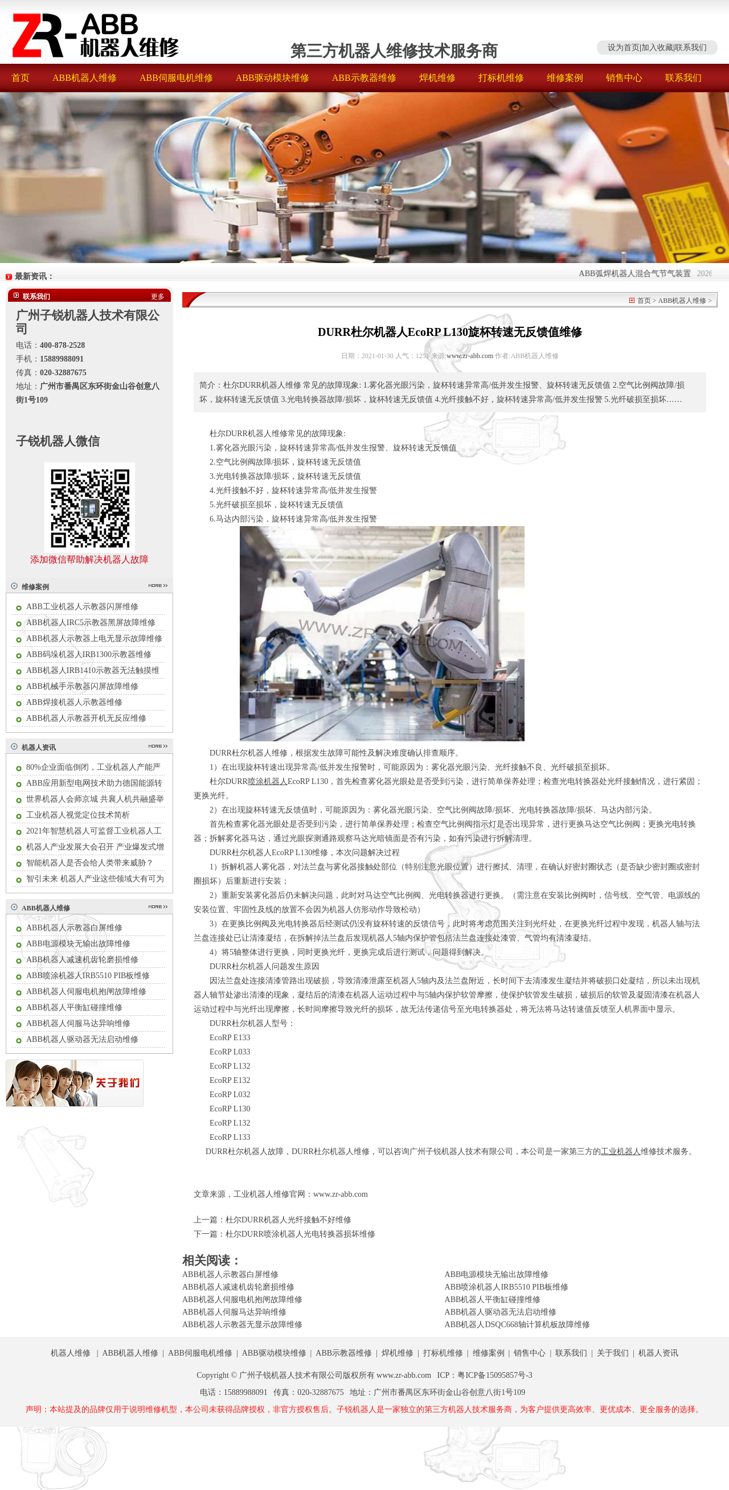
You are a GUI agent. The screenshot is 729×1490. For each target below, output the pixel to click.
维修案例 (565, 78)
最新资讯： (35, 276)
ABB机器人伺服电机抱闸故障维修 (86, 991)
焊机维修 (437, 78)
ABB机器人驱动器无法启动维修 (82, 1039)
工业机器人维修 (261, 1194)
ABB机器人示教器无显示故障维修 (242, 1324)
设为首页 (624, 47)
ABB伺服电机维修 (176, 78)
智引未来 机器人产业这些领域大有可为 (95, 879)
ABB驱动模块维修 (272, 78)
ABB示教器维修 (364, 78)
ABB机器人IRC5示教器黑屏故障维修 (90, 622)
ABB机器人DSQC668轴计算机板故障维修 (517, 1324)
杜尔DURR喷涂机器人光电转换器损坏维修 (300, 1234)
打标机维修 (501, 78)
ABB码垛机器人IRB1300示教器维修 (88, 654)
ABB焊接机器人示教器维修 (74, 702)
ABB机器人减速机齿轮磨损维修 (82, 959)
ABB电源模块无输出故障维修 (78, 943)
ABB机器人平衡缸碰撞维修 (74, 1007)
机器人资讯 (39, 748)
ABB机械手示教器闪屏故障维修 (82, 686)
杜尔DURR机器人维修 (249, 433)
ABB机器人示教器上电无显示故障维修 (94, 638)
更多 (158, 297)
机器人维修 (71, 1353)
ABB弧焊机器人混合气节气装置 (641, 273)
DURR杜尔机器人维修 (331, 1151)
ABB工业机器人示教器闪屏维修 (82, 606)
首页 (20, 78)
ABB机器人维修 (84, 78)
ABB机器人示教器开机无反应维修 (86, 718)
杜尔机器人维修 (260, 753)
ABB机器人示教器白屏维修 (74, 927)
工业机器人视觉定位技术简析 (78, 815)
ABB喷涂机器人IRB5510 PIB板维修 (88, 975)
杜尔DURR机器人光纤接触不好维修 (288, 1220)
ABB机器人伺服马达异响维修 (78, 1023)
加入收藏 (657, 47)
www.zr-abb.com (470, 356)
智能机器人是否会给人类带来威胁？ (90, 863)
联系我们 (691, 47)
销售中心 (624, 78)
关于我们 (613, 1353)
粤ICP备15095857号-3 (494, 1375)
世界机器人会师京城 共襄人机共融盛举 (95, 799)
